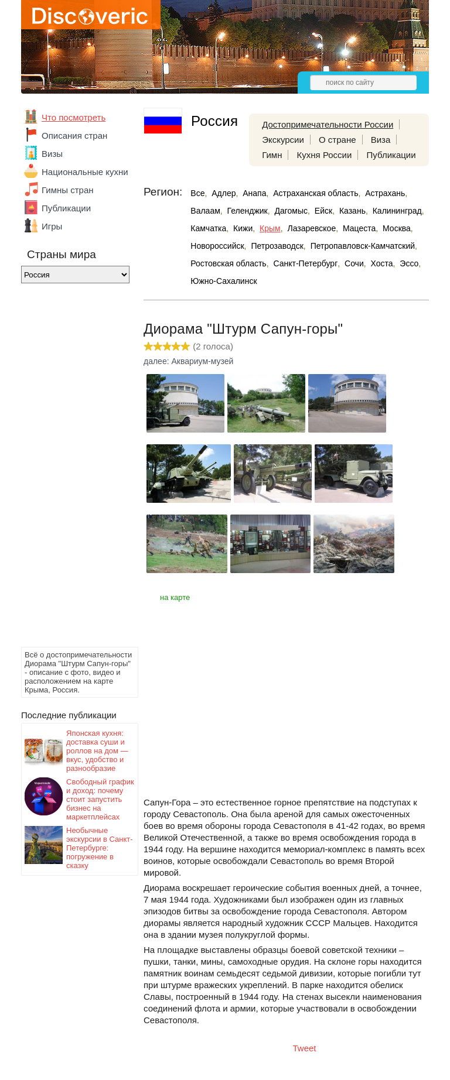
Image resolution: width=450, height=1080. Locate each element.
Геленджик (247, 210)
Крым (270, 228)
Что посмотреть (73, 117)
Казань (352, 210)
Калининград (397, 210)
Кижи (243, 228)
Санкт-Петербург (305, 263)
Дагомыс (291, 210)
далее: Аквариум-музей (188, 361)
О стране (337, 140)
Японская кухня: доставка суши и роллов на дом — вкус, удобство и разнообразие (97, 751)
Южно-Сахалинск (223, 281)
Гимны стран (68, 190)
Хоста (382, 263)
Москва (397, 228)
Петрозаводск (277, 246)
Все (197, 193)
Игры (52, 226)
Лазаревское (311, 228)
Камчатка (208, 228)
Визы (52, 154)
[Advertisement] (68, 468)
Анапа (254, 193)
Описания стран (74, 135)
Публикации (66, 208)
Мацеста (359, 228)
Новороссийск (217, 246)
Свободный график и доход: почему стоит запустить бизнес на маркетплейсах (100, 799)
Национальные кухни (85, 172)
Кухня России (324, 155)
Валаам (205, 210)
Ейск (323, 210)
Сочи (354, 263)
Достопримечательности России (327, 124)
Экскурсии (283, 140)
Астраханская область (315, 193)
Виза (381, 140)
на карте (175, 597)
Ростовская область (228, 263)
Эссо (409, 263)
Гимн (272, 155)
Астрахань (385, 193)
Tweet (304, 1048)
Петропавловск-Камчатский (363, 246)
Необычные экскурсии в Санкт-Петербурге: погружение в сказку (99, 848)
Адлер (224, 193)
